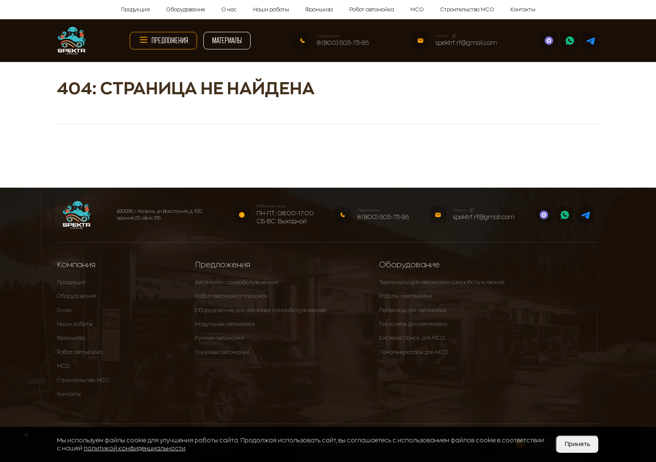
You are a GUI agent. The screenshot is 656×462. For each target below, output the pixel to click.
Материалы (227, 40)
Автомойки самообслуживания (237, 282)
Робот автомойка (371, 9)
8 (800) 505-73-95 (343, 43)
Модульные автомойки (225, 324)
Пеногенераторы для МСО (413, 352)
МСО (417, 9)
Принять (577, 444)
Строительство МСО (467, 9)
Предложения (163, 40)
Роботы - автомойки (405, 296)
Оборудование (185, 9)
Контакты (523, 9)
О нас (229, 9)
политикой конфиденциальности (134, 448)
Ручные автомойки (219, 338)
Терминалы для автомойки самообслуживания (442, 282)
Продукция (135, 9)
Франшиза (319, 9)
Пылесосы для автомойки (412, 310)
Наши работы (271, 9)
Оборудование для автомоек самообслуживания (260, 310)
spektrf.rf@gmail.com (466, 43)
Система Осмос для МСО (412, 338)
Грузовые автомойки (222, 352)
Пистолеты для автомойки (413, 324)
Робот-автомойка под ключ (231, 296)
